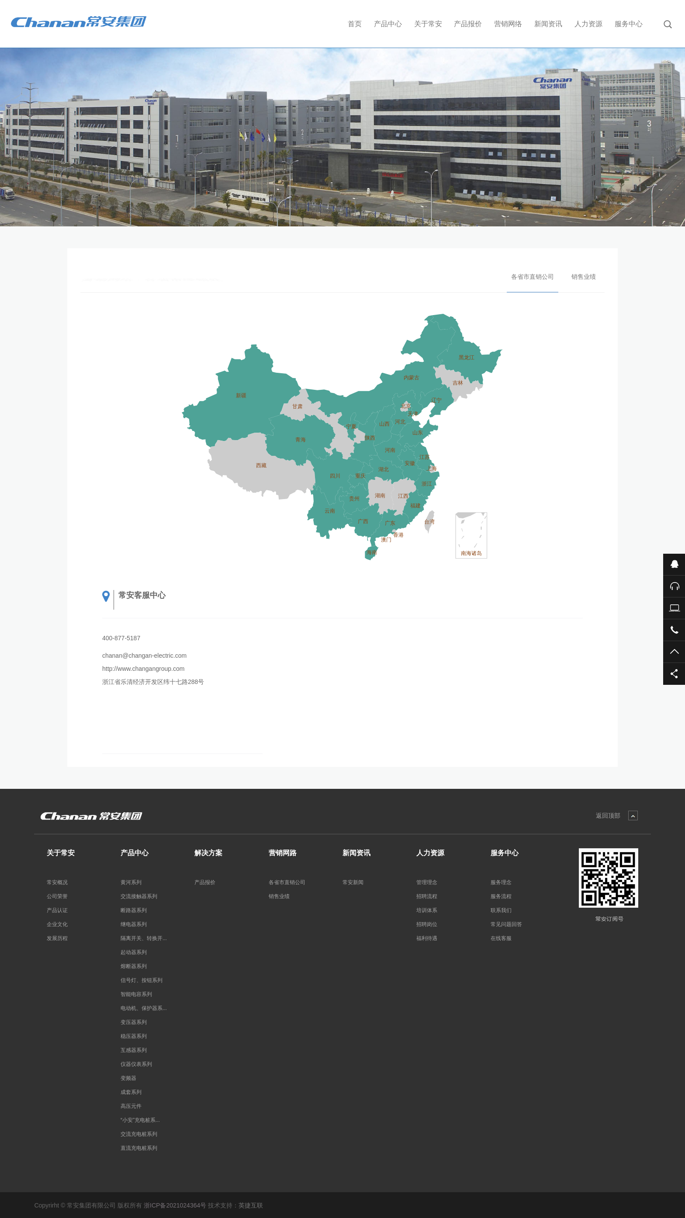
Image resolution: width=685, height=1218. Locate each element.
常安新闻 (352, 882)
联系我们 (501, 910)
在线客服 (501, 938)
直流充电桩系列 (139, 1148)
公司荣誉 (57, 896)
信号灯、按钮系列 (142, 980)
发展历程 (57, 938)
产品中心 (388, 24)
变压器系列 (134, 1022)
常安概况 (57, 882)
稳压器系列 (134, 1036)
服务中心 (629, 24)
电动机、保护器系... (144, 1008)
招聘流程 (426, 896)
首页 (355, 24)
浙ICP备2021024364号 (175, 1205)
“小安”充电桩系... (140, 1120)
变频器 (128, 1078)
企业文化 (57, 924)
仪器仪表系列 (136, 1064)
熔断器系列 (134, 966)
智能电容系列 (136, 994)
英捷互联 (251, 1205)
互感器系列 (134, 1050)
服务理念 (501, 882)
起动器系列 (134, 952)
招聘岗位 (426, 924)
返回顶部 (608, 815)
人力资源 (588, 24)
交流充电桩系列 (139, 1134)
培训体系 (426, 910)
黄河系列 (131, 882)
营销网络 (508, 24)
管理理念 (426, 882)
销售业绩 (583, 276)
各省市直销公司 (532, 276)
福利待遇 (426, 938)
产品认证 (57, 910)
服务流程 (501, 896)
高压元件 (131, 1106)
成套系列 (131, 1092)
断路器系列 (134, 910)
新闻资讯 (548, 24)
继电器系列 (134, 924)
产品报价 (468, 24)
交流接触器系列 (139, 896)
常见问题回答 (506, 924)
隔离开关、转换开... (144, 938)
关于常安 (428, 24)
